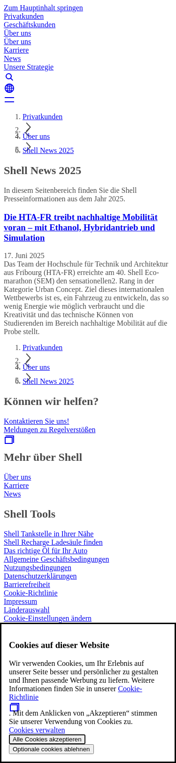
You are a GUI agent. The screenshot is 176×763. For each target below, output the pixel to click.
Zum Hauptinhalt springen (43, 8)
